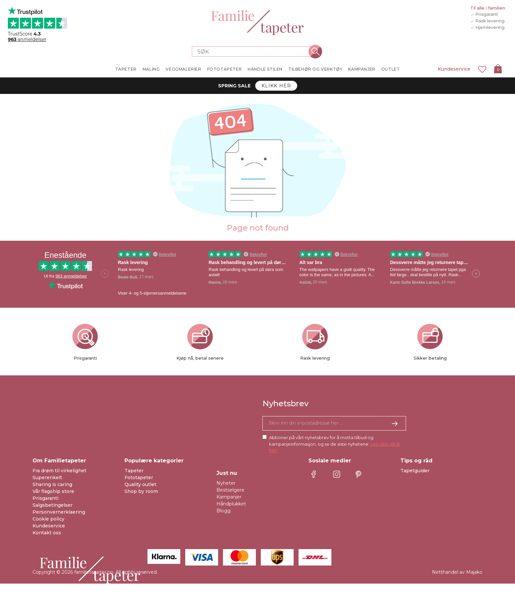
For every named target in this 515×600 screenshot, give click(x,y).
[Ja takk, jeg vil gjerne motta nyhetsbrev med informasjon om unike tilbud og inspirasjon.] (334, 423)
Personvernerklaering (59, 512)
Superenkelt (47, 477)
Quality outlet (140, 484)
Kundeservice (454, 69)
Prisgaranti (45, 498)
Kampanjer (228, 497)
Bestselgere (230, 490)
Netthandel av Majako (457, 572)
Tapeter (134, 471)
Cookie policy (48, 519)
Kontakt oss (47, 533)
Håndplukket (231, 504)
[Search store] (253, 51)
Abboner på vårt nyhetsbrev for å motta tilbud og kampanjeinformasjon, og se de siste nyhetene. (334, 444)
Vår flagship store (53, 491)
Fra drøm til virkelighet (59, 471)
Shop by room (141, 491)
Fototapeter (138, 477)
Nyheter (225, 483)
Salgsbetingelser (53, 505)
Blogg (223, 511)
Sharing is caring (52, 484)
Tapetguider (415, 471)
